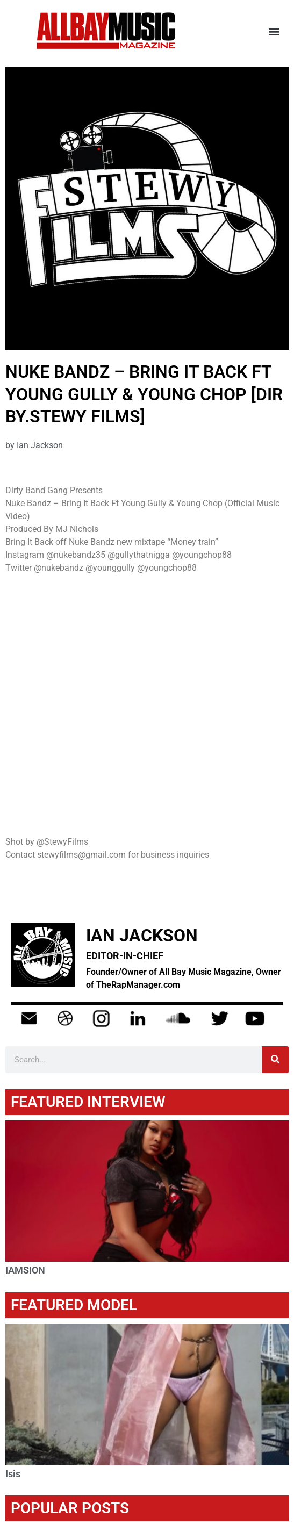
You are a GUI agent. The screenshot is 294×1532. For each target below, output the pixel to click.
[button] (274, 31)
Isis (12, 1473)
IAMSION (25, 1270)
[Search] (275, 1059)
